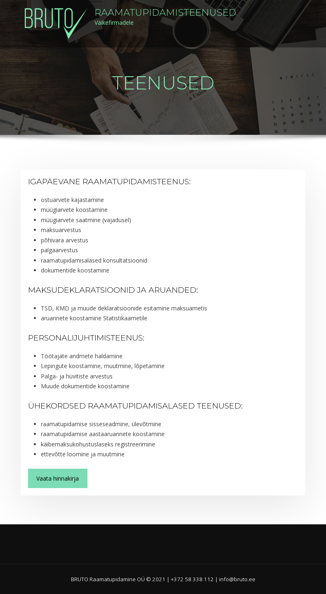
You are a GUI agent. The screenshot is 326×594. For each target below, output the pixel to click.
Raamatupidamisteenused (165, 12)
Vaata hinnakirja (57, 478)
